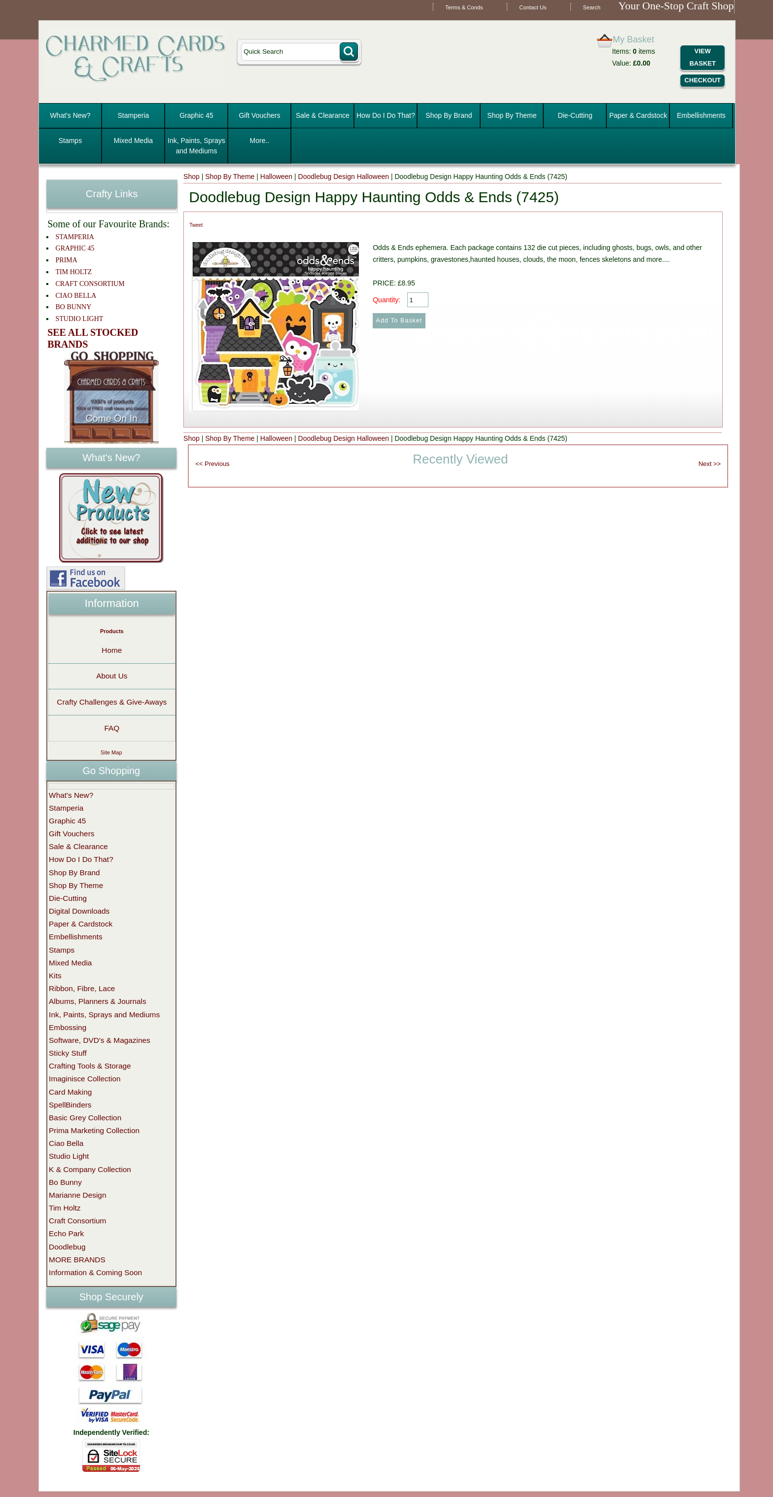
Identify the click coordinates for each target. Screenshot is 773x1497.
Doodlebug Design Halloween (343, 176)
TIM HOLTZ (74, 272)
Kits (55, 975)
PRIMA (66, 260)
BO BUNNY (74, 307)
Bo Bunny (65, 1182)
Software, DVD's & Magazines (99, 1040)
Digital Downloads (79, 911)
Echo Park (66, 1233)
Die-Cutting (575, 115)
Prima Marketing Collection (94, 1130)
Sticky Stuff (68, 1053)
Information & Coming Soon (95, 1272)
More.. (260, 140)
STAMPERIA (75, 237)
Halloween (276, 176)
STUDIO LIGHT (80, 318)
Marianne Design (77, 1195)
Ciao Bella (66, 1143)
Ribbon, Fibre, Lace (82, 988)
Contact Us (532, 7)
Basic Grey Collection (85, 1117)
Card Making (70, 1092)
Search (591, 7)
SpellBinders (70, 1105)
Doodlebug (67, 1247)
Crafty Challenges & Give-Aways (112, 702)
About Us (111, 676)
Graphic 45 (196, 115)
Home (112, 650)
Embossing (67, 1027)
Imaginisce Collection (84, 1078)
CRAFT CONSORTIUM (90, 283)
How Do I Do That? (385, 115)
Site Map (111, 752)
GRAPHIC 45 (75, 248)
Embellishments (701, 115)
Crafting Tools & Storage (90, 1066)
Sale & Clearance (323, 115)
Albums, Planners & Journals (97, 1001)
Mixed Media (133, 140)
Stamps (70, 140)
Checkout (702, 80)
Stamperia (133, 115)
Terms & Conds (464, 7)
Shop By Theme (511, 115)
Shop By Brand (448, 115)
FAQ (111, 728)
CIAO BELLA (76, 295)
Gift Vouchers (259, 115)
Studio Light (69, 1156)
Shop (191, 176)
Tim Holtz (64, 1208)
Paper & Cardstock (638, 115)
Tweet (196, 225)
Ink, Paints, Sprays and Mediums (196, 146)
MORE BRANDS (77, 1259)
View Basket (702, 57)
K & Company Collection (90, 1169)
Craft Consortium (77, 1220)
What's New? (70, 115)
